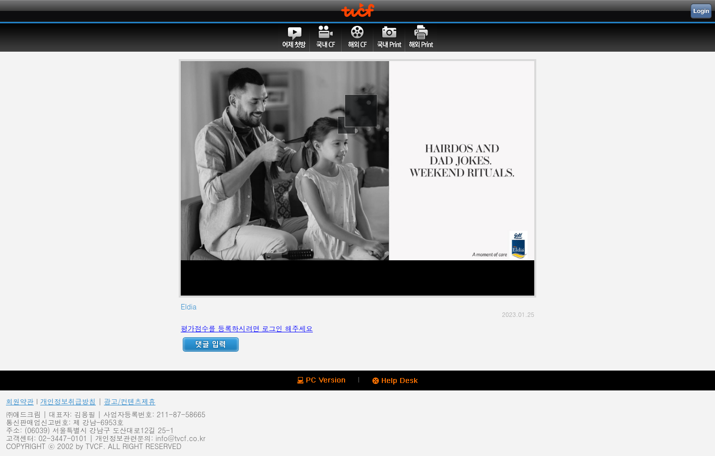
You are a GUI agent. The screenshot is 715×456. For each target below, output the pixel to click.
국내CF (326, 37)
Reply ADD (211, 344)
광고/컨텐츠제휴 (129, 401)
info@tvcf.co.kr (180, 438)
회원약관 (20, 401)
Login (701, 10)
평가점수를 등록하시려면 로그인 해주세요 (247, 328)
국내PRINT (389, 37)
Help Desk (395, 381)
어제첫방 (294, 37)
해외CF (357, 37)
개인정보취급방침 (68, 401)
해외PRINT (421, 37)
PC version (321, 380)
